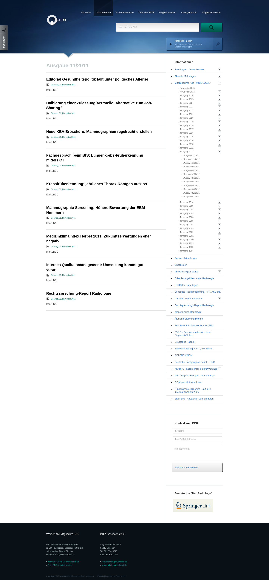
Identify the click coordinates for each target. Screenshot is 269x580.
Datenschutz (121, 576)
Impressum (110, 576)
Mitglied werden (167, 12)
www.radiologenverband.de (114, 565)
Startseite (86, 12)
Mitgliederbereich (211, 12)
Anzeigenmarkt (189, 12)
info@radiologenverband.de (114, 562)
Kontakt (101, 576)
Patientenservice (125, 12)
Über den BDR (146, 12)
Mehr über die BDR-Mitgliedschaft (63, 562)
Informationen (103, 12)
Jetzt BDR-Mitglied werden (60, 565)
